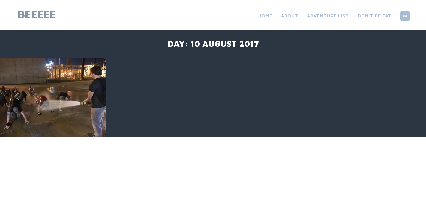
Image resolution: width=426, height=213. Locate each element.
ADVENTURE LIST (328, 15)
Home (265, 15)
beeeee (37, 14)
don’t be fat (374, 15)
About (289, 15)
